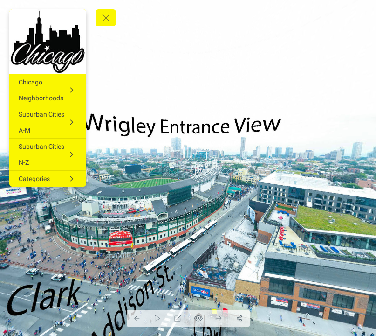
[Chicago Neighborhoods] (47, 90)
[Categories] (47, 179)
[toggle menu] (106, 17)
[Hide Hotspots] (198, 318)
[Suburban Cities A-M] (47, 122)
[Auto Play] (157, 318)
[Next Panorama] (219, 318)
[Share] (239, 318)
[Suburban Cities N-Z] (47, 154)
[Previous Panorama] (137, 318)
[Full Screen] (178, 318)
